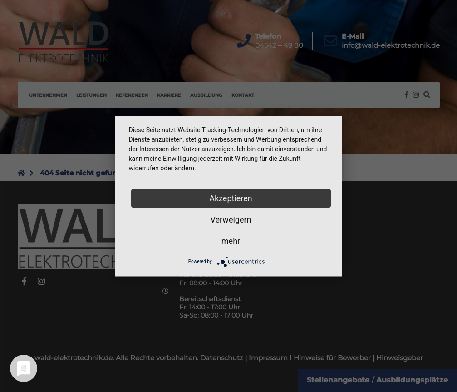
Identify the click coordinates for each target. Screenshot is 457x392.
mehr (230, 240)
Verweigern (230, 219)
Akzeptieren (230, 198)
